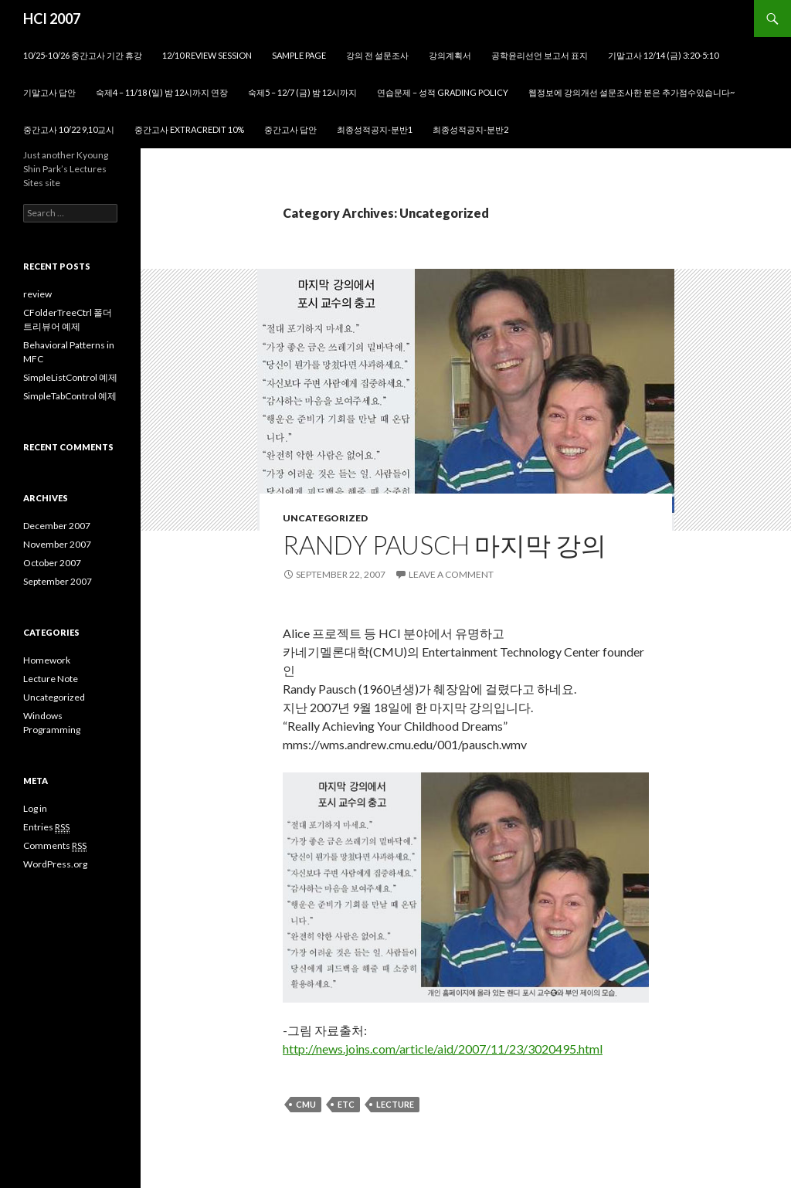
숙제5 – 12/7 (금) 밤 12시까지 (302, 92)
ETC (346, 1104)
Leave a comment (451, 574)
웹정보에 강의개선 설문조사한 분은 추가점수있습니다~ (631, 92)
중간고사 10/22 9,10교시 (68, 129)
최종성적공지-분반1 (374, 129)
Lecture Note (50, 678)
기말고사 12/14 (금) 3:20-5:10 (663, 55)
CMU (306, 1104)
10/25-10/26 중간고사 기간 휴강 (82, 55)
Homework (46, 660)
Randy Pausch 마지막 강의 (444, 544)
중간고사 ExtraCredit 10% (189, 129)
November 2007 (57, 544)
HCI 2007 (51, 18)
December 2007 (56, 525)
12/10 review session (207, 55)
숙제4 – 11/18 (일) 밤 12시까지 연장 (162, 92)
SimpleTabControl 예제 (70, 396)
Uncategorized (325, 518)
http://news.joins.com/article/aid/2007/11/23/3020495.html (443, 1048)
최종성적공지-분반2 (470, 129)
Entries (46, 827)
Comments (55, 846)
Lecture (395, 1104)
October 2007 (52, 563)
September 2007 (57, 581)
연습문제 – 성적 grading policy (442, 92)
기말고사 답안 (49, 92)
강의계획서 (450, 55)
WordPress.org (55, 864)
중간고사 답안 (290, 129)
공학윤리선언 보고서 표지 (539, 55)
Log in (35, 808)
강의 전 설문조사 (377, 55)
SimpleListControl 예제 (70, 377)
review (37, 294)
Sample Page (299, 55)
